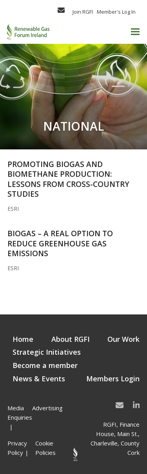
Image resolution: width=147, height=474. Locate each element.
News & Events (39, 378)
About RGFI (70, 339)
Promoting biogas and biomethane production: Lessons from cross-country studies (68, 179)
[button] (135, 32)
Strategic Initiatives (47, 352)
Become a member (45, 365)
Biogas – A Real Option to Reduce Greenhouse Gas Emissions (60, 243)
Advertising (47, 408)
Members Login (113, 378)
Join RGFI (83, 11)
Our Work (123, 339)
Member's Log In (116, 11)
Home (23, 339)
